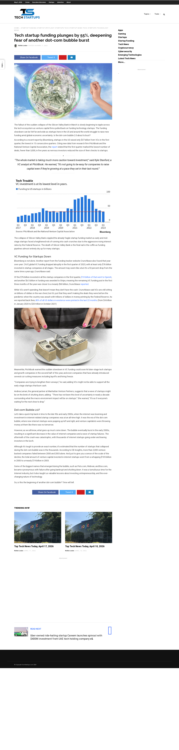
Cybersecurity (125, 53)
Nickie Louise (18, 552)
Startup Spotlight (46, 30)
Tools (157, 14)
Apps (120, 32)
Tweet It (49, 59)
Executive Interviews (39, 2)
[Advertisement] (63, 591)
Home (27, 2)
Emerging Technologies (130, 56)
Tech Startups (90, 30)
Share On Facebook (27, 59)
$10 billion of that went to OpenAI (96, 279)
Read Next (35, 630)
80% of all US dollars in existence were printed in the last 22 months (66, 302)
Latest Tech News (126, 60)
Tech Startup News (73, 30)
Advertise (60, 2)
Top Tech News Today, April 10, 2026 (85, 548)
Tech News (123, 46)
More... (121, 64)
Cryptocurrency (126, 49)
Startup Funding (29, 30)
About (69, 2)
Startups (51, 2)
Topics (146, 14)
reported (84, 286)
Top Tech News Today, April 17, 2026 (34, 548)
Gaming (122, 35)
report (54, 148)
